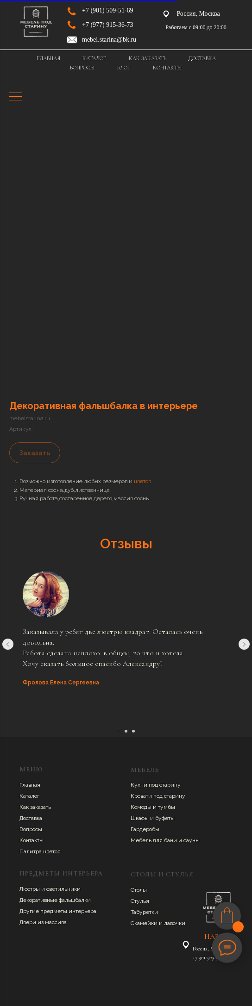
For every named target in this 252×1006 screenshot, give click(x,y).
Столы (139, 890)
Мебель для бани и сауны (165, 840)
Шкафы (140, 818)
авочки (176, 923)
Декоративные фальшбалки (55, 900)
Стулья (140, 901)
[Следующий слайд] (244, 644)
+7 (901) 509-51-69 (107, 10)
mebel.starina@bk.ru (109, 39)
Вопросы (30, 829)
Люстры (30, 889)
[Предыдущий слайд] (7, 644)
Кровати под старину (158, 796)
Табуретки (144, 912)
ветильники (65, 889)
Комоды (142, 807)
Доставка (30, 818)
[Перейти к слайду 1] (118, 731)
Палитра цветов (39, 851)
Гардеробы (145, 829)
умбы (167, 807)
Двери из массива (43, 922)
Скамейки (145, 923)
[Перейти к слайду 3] (133, 731)
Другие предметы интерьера (57, 911)
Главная (29, 785)
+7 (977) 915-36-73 (107, 24)
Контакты (31, 840)
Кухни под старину (156, 785)
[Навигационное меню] (15, 97)
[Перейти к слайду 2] (126, 731)
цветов (142, 481)
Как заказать (35, 807)
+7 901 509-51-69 (209, 957)
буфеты (165, 818)
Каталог (29, 796)
